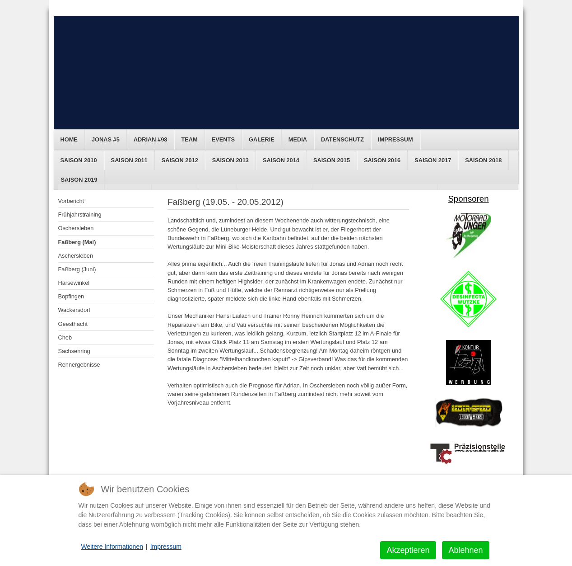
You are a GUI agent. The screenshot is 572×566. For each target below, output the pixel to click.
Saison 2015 (331, 160)
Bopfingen (71, 296)
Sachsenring (74, 351)
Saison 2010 (78, 160)
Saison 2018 (483, 160)
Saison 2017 (432, 160)
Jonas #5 (106, 139)
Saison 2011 (129, 160)
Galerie (261, 139)
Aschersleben (75, 255)
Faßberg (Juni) (77, 269)
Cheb (65, 337)
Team (189, 139)
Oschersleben (76, 228)
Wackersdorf (74, 310)
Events (223, 139)
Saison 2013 (230, 160)
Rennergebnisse (79, 364)
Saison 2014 (281, 160)
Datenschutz (342, 139)
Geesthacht (73, 324)
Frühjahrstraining (80, 214)
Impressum (395, 139)
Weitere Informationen (112, 546)
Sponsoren (468, 198)
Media (297, 139)
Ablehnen (465, 550)
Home (69, 139)
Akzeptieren (407, 550)
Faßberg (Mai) (77, 242)
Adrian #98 (150, 139)
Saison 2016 (382, 160)
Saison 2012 (180, 160)
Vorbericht (71, 201)
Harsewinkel (74, 282)
